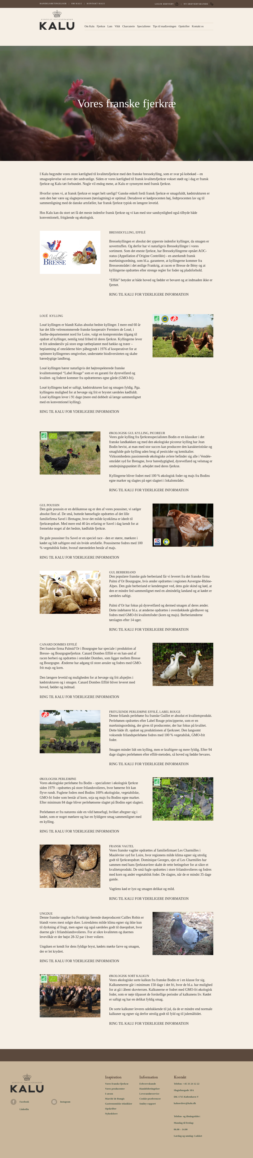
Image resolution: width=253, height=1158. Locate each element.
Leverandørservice (149, 1093)
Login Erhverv (164, 4)
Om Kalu (76, 3)
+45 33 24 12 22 (191, 1083)
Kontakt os (198, 26)
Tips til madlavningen (164, 26)
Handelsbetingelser (53, 3)
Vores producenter (115, 1088)
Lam (109, 26)
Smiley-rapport (147, 1103)
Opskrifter (184, 26)
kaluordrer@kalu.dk (185, 1103)
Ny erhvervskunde (196, 4)
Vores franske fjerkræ (116, 1083)
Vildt (117, 26)
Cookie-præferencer (150, 1098)
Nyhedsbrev (111, 1113)
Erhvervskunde (147, 1083)
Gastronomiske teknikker (118, 1103)
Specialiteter (143, 26)
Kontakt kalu (96, 3)
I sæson (109, 1093)
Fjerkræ (101, 26)
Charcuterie (128, 26)
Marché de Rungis (115, 1098)
